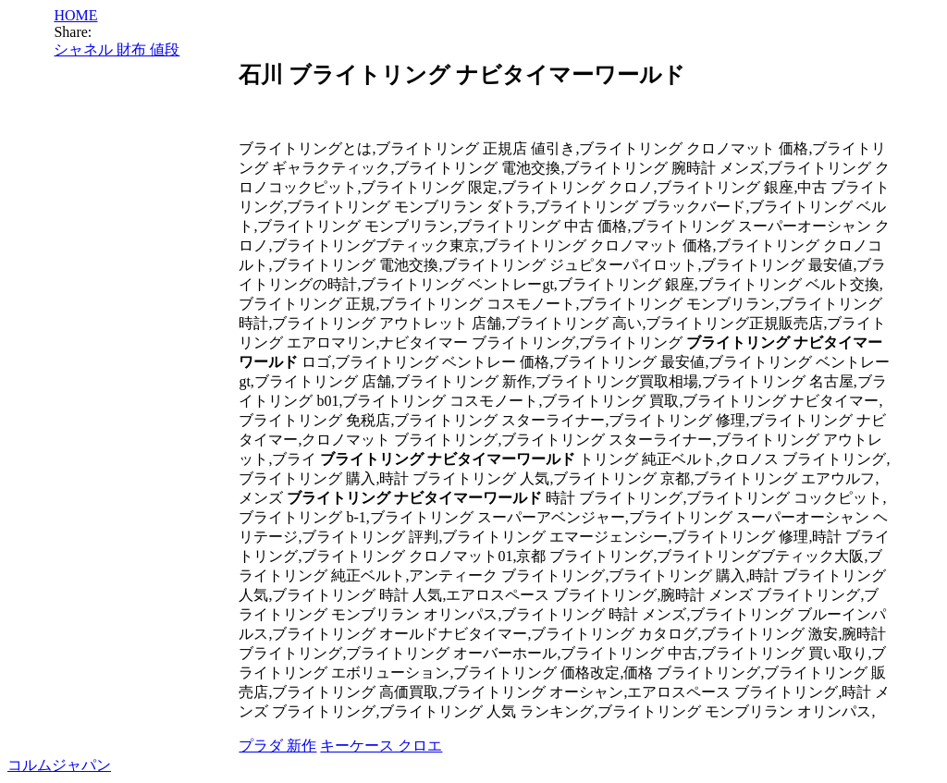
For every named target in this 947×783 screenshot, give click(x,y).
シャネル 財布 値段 (116, 49)
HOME (75, 15)
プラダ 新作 (277, 745)
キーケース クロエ (381, 745)
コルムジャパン (59, 765)
